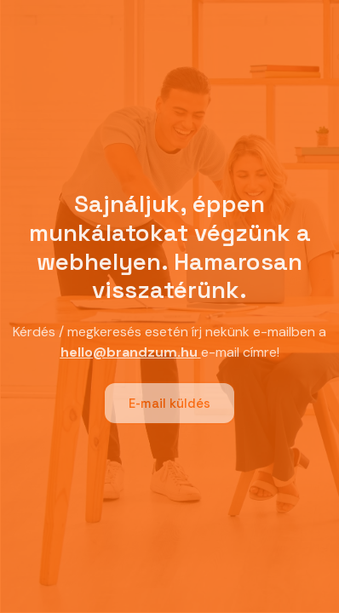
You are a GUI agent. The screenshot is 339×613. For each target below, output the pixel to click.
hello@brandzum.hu (129, 352)
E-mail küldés (169, 403)
